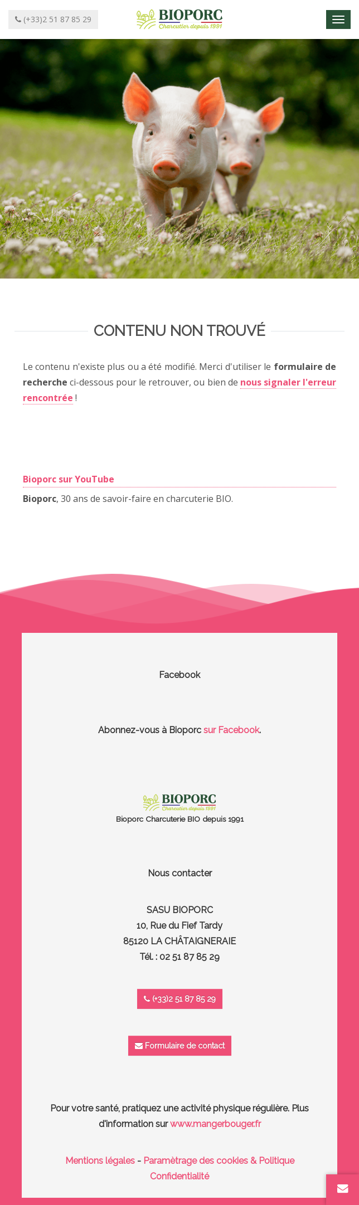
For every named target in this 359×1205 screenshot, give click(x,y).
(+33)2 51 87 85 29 (180, 998)
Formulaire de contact (180, 1045)
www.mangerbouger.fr (215, 1124)
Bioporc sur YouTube (68, 479)
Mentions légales (100, 1160)
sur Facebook (231, 730)
